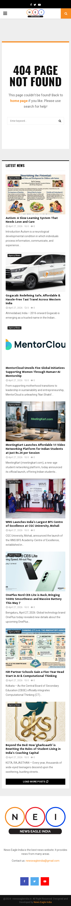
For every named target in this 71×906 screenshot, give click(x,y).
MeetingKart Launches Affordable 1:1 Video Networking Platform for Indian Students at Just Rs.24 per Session (35, 448)
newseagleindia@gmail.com (42, 860)
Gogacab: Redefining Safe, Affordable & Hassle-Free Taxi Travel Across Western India (33, 299)
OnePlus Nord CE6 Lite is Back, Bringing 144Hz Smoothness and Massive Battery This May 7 (34, 599)
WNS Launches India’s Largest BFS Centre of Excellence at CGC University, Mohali (34, 524)
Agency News (14, 178)
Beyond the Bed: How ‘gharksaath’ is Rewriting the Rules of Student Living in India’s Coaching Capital (33, 749)
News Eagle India (43, 902)
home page (19, 101)
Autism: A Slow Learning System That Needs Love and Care (32, 220)
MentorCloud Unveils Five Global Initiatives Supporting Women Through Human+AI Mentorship (35, 372)
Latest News (15, 165)
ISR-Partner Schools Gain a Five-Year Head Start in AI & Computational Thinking (35, 674)
